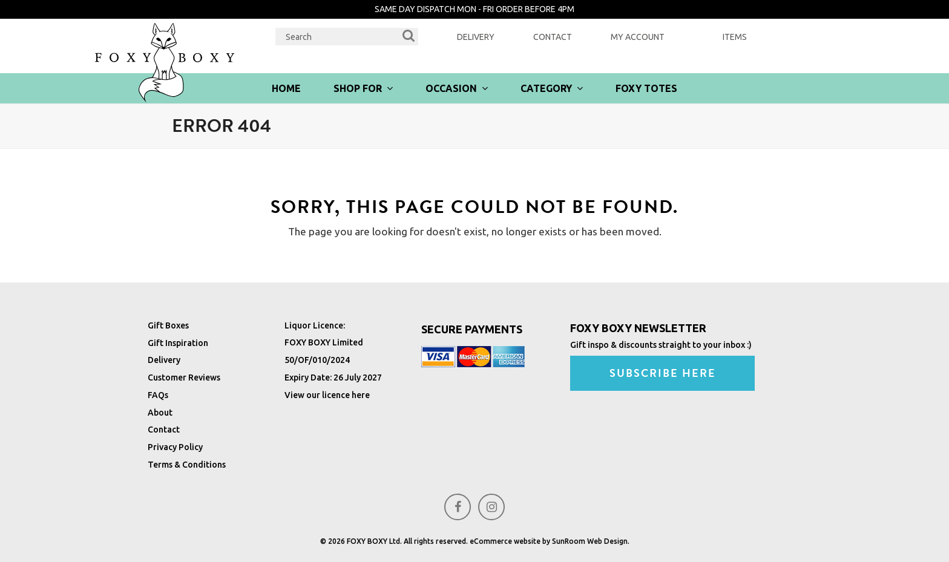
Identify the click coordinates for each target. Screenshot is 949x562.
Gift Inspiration (178, 343)
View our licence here (327, 395)
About (160, 412)
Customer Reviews (184, 377)
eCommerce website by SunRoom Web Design (549, 541)
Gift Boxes (168, 325)
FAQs (158, 395)
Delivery (475, 37)
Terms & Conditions (187, 464)
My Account (638, 37)
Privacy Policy (175, 447)
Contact (552, 37)
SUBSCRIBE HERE (663, 373)
